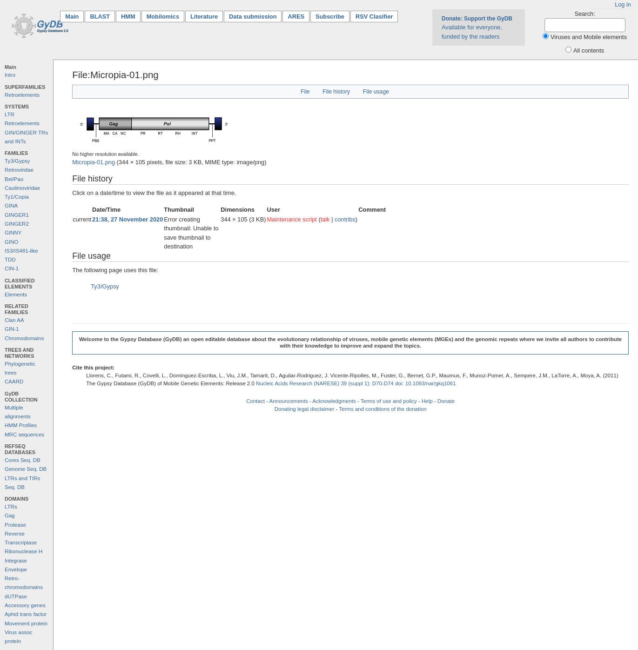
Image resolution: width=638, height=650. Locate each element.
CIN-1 (12, 268)
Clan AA (14, 320)
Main (74, 16)
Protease (15, 525)
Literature (204, 16)
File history (336, 91)
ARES (296, 16)
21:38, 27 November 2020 (127, 219)
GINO (11, 242)
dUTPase (16, 596)
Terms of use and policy (389, 401)
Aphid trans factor (26, 614)
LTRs (11, 506)
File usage (376, 91)
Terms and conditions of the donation (382, 409)
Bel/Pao (14, 179)
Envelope (16, 569)
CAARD (14, 381)
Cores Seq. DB (22, 460)
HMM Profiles (21, 425)
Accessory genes (25, 605)
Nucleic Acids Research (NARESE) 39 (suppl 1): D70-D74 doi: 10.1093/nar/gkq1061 (356, 383)
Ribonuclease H (23, 551)
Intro (10, 75)
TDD (10, 259)
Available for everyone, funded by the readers (477, 27)
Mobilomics (163, 16)
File (305, 91)
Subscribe (330, 16)
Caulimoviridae (22, 188)
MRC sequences (24, 434)
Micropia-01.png (93, 162)
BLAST (100, 16)
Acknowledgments (334, 401)
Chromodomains (24, 338)
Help (427, 401)
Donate (446, 401)
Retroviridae (19, 170)
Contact (255, 401)
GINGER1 (17, 215)
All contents (588, 50)
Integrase (16, 560)
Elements (16, 294)
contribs (345, 219)
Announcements (288, 401)
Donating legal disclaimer (305, 409)
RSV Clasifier (374, 16)
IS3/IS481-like (21, 251)
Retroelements (22, 95)
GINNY (13, 232)
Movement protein (26, 623)
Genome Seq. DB (26, 469)
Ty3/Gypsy (17, 161)
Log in (623, 4)
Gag (10, 515)
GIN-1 (12, 329)
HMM (128, 16)
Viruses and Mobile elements (589, 37)
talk (325, 219)
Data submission (252, 16)
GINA (11, 205)
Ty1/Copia (17, 197)
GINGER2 (17, 224)
